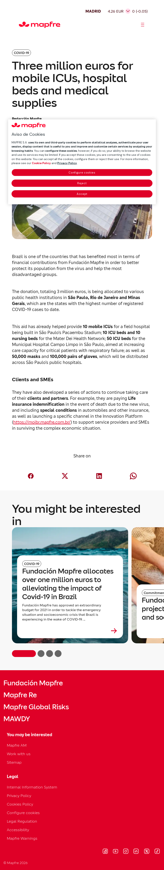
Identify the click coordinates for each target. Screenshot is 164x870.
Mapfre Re (20, 695)
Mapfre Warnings (22, 838)
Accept (82, 194)
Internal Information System (32, 787)
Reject (82, 183)
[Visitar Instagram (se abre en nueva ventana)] (125, 852)
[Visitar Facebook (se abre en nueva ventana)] (105, 852)
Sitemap (14, 762)
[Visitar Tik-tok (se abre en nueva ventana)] (157, 852)
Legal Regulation (22, 821)
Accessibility (18, 829)
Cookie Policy (41, 163)
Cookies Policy (20, 804)
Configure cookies (23, 812)
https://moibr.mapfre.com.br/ (42, 422)
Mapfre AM (16, 745)
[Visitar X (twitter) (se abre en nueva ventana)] (146, 852)
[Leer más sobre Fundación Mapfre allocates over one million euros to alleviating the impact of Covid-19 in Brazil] (70, 630)
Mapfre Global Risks (36, 707)
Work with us (19, 753)
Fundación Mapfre (33, 683)
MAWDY (16, 719)
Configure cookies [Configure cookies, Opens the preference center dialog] (82, 172)
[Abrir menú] (142, 24)
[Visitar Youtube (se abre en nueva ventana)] (115, 852)
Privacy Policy (19, 795)
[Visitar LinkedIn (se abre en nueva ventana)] (136, 852)
